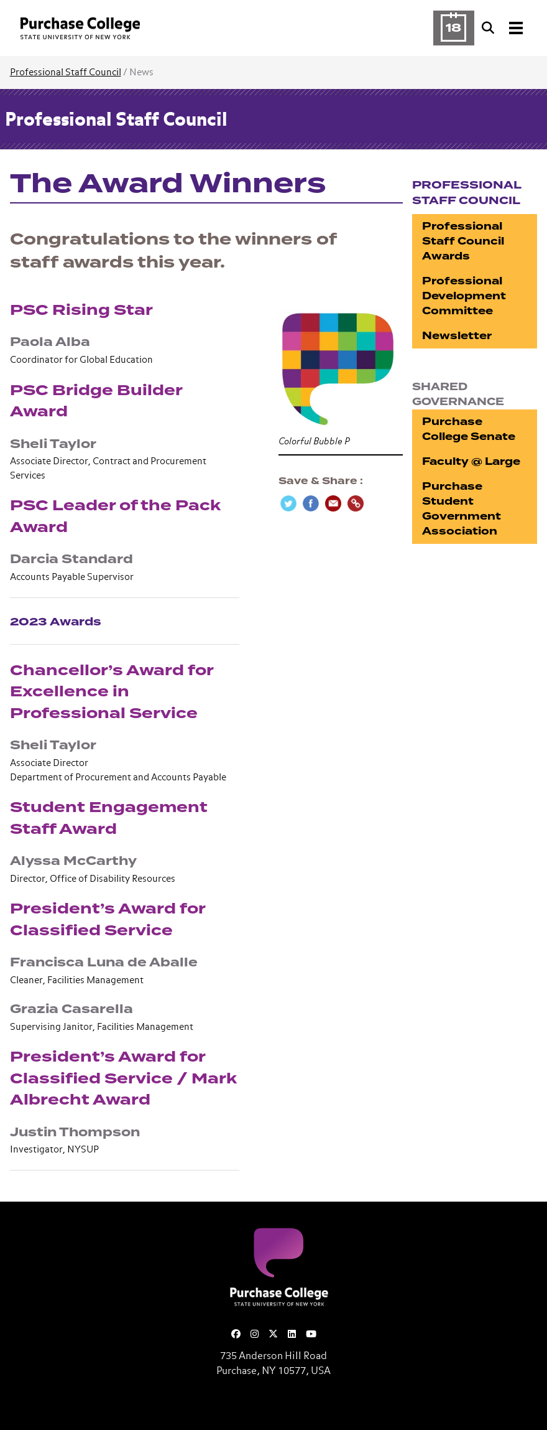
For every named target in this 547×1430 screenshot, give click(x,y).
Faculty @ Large (471, 461)
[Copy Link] (355, 503)
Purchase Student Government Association (461, 509)
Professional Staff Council (65, 72)
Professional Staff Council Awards (463, 241)
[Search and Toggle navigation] (503, 28)
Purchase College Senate (468, 429)
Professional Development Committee (464, 296)
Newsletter (457, 335)
